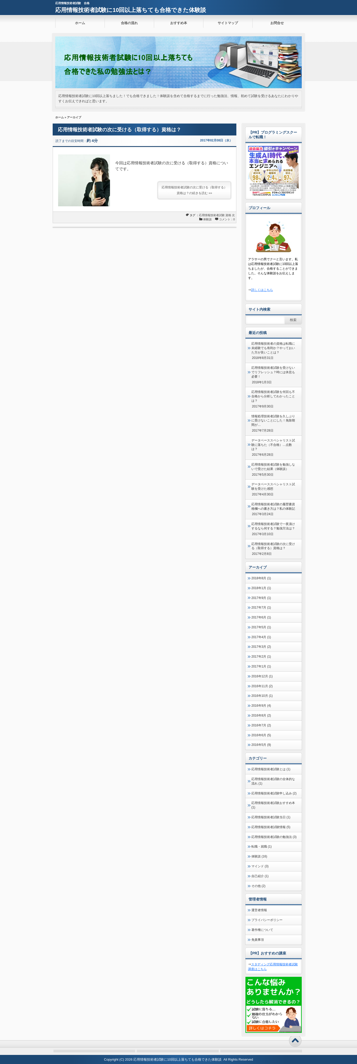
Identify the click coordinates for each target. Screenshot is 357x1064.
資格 (228, 215)
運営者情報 (259, 910)
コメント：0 (227, 219)
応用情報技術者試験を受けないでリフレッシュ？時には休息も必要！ (273, 372)
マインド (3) (260, 866)
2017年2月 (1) (261, 656)
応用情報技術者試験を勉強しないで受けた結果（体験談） (273, 467)
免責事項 (257, 940)
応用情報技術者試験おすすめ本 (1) (273, 805)
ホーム (80, 23)
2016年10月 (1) (262, 696)
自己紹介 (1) (260, 876)
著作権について (262, 930)
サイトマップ (228, 23)
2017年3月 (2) (261, 647)
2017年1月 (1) (261, 666)
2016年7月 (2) (261, 725)
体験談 (207, 219)
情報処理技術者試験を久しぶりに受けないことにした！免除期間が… (273, 420)
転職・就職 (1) (261, 846)
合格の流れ (129, 23)
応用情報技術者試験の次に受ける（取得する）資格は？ (119, 129)
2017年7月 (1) (261, 607)
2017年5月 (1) (261, 627)
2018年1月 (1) (261, 588)
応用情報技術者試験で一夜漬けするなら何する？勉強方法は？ (273, 526)
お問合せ (277, 23)
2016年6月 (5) (261, 735)
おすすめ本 (178, 23)
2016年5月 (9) (261, 745)
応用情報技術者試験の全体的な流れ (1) (273, 781)
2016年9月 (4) (261, 705)
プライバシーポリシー (267, 920)
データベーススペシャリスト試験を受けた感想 (273, 486)
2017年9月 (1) (261, 598)
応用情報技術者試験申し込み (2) (274, 793)
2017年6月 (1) (261, 617)
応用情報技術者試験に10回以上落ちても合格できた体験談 (130, 10)
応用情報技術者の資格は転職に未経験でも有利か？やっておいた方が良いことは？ (273, 348)
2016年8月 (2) (261, 715)
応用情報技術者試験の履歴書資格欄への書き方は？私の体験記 (273, 506)
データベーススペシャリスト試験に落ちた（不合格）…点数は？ (273, 445)
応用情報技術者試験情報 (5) (270, 827)
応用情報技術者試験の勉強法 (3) (274, 837)
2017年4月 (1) (261, 637)
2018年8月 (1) (261, 578)
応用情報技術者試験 (212, 215)
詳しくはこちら (262, 290)
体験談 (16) (259, 856)
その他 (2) (258, 886)
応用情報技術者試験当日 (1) (270, 817)
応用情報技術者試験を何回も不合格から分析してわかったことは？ (273, 396)
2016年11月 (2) (262, 686)
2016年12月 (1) (262, 676)
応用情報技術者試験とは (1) (270, 769)
